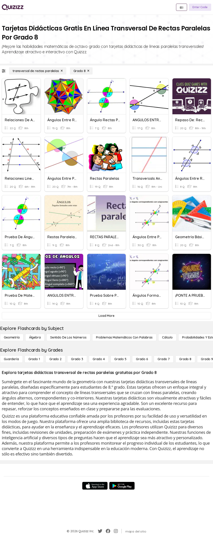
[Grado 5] (120, 359)
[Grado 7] (164, 359)
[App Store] (95, 486)
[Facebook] (108, 531)
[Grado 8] (81, 71)
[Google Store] (122, 486)
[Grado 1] (34, 359)
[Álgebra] (35, 337)
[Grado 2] (55, 359)
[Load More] (106, 315)
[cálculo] (167, 337)
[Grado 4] (99, 359)
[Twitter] (100, 531)
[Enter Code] (200, 7)
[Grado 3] (77, 359)
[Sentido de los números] (68, 337)
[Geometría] (11, 337)
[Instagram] (116, 531)
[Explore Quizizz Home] (12, 7)
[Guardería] (11, 359)
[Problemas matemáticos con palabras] (124, 337)
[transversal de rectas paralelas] (37, 71)
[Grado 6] (142, 359)
